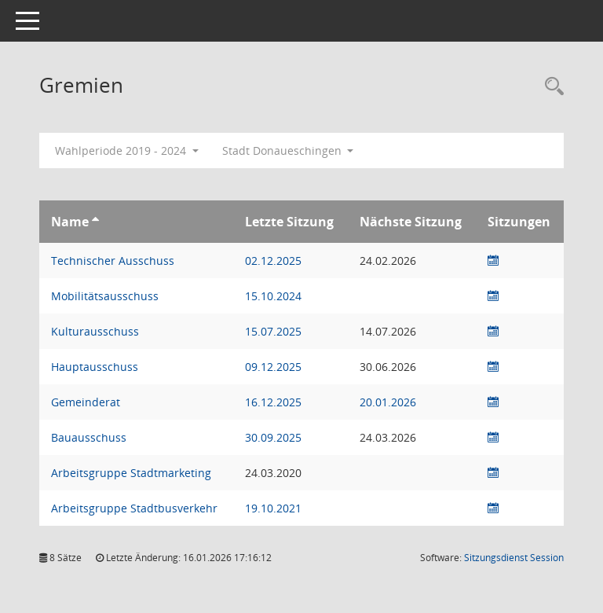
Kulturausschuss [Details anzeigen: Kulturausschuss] (95, 331)
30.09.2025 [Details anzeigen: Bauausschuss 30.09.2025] (273, 437)
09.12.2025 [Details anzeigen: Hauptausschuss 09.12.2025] (273, 366)
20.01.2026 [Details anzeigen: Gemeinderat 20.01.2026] (388, 402)
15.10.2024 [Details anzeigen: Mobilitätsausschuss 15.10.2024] (273, 295)
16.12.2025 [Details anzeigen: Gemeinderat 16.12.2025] (273, 402)
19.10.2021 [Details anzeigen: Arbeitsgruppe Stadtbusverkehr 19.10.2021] (273, 508)
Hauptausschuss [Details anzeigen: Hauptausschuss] (94, 366)
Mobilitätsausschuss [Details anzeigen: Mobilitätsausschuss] (105, 295)
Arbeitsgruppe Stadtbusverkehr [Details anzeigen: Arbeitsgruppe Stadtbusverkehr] (134, 508)
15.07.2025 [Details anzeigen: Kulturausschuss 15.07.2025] (273, 331)
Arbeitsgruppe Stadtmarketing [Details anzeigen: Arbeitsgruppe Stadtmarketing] (131, 472)
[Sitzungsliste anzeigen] (493, 260)
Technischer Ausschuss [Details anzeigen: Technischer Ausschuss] (112, 260)
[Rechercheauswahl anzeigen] (550, 87)
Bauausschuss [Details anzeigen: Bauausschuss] (88, 437)
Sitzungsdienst (514, 557)
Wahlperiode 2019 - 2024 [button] (127, 150)
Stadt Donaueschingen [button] (288, 150)
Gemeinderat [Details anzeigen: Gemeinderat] (85, 402)
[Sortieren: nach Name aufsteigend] (95, 221)
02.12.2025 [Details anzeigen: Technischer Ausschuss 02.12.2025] (273, 260)
